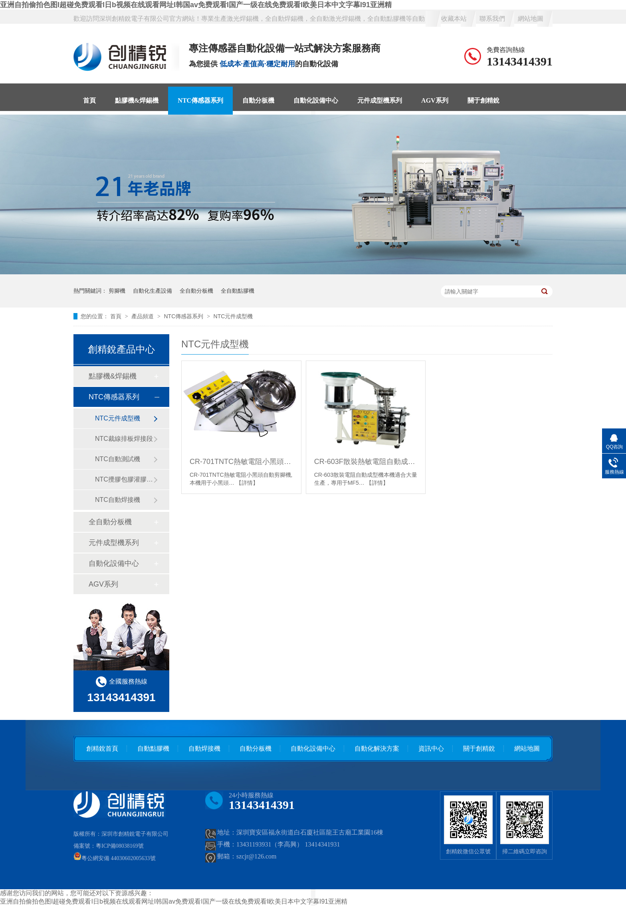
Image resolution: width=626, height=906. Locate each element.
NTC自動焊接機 (117, 499)
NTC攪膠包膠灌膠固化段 (124, 479)
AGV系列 (434, 100)
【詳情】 (247, 483)
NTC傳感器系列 (200, 100)
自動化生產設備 (152, 290)
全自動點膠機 (237, 290)
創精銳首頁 (102, 748)
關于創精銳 (483, 100)
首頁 (89, 100)
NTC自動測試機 (117, 459)
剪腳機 (117, 290)
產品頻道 (143, 316)
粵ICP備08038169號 (120, 846)
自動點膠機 (153, 748)
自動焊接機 (204, 748)
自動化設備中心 (315, 100)
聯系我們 (492, 18)
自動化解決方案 (377, 748)
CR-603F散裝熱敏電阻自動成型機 (366, 462)
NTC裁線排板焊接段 (124, 438)
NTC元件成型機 (233, 316)
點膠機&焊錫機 (136, 100)
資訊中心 (431, 748)
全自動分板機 (196, 290)
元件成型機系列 (379, 100)
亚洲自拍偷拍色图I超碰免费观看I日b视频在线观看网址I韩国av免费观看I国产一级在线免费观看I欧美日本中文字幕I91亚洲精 (196, 5)
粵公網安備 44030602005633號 (114, 858)
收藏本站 (454, 18)
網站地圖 (530, 18)
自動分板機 (258, 100)
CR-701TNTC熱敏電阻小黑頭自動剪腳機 (241, 462)
